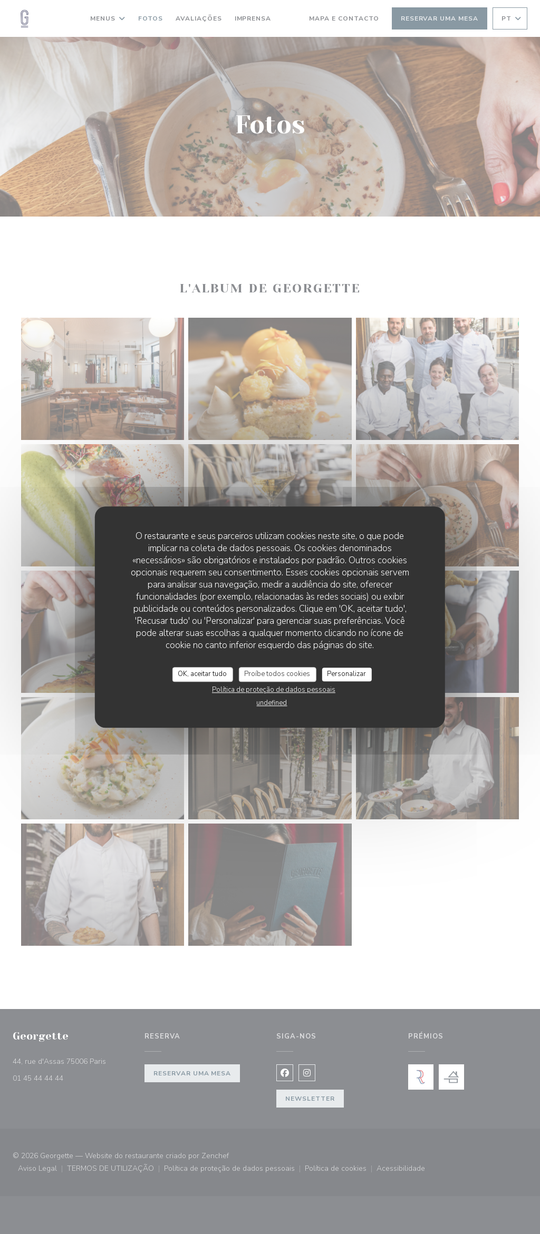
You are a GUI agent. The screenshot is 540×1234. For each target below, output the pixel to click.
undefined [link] (271, 703)
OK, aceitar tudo (202, 674)
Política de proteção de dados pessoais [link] (273, 689)
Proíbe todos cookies (277, 674)
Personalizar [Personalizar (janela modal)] (346, 674)
